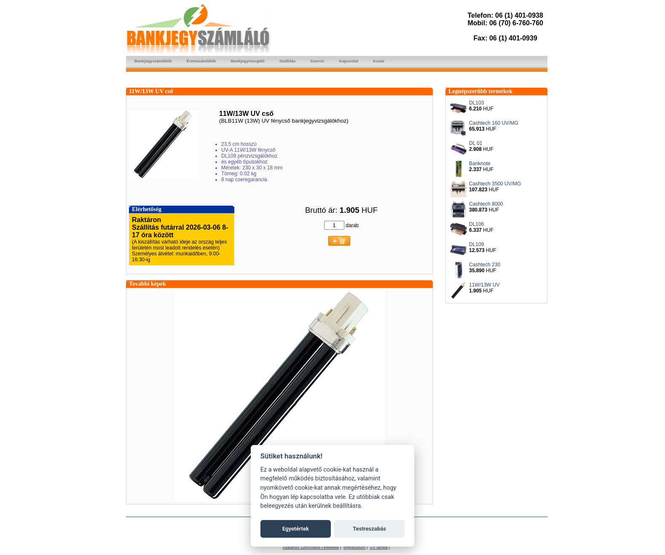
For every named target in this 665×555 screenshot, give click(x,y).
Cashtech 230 (484, 265)
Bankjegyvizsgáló (248, 61)
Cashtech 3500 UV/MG (495, 184)
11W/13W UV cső (151, 91)
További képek (147, 284)
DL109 (476, 244)
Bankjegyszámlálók (153, 61)
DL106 (476, 224)
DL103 (476, 103)
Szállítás (287, 61)
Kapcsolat (348, 61)
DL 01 (476, 143)
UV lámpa (379, 547)
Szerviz (317, 61)
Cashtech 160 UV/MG (493, 123)
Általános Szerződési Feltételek (310, 547)
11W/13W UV (484, 285)
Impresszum (354, 547)
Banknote (480, 163)
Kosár (378, 61)
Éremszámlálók (201, 61)
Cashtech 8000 (486, 204)
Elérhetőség (146, 209)
